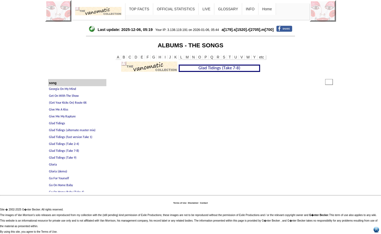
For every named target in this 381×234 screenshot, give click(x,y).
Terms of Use (180, 203)
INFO (250, 9)
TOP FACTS (139, 9)
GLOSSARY (228, 9)
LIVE (206, 9)
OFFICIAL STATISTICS (176, 9)
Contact (204, 203)
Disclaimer (193, 203)
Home (267, 9)
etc (261, 57)
